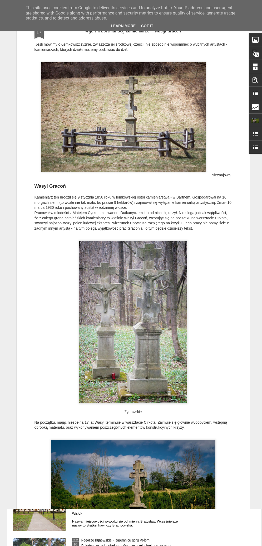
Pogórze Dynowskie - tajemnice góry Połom (115, 540)
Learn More (123, 26)
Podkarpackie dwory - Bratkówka (107, 480)
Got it (147, 26)
